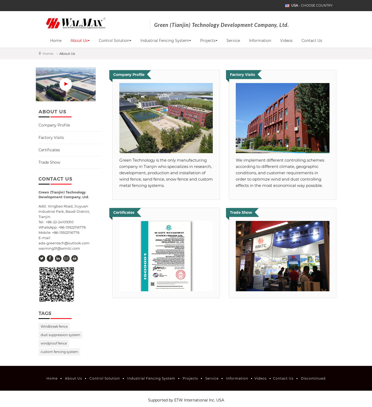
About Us (73, 378)
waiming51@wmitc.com (59, 248)
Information (260, 40)
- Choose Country (312, 5)
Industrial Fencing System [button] (165, 40)
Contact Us (312, 40)
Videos (286, 40)
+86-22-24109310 (60, 222)
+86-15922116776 (65, 232)
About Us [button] (80, 40)
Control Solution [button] (115, 40)
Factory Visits (51, 137)
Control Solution (105, 378)
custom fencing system (59, 352)
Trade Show (49, 162)
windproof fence (54, 343)
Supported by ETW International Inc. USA (186, 400)
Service (233, 40)
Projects (190, 378)
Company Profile (54, 125)
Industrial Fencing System (151, 378)
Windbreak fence (54, 326)
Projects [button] (209, 40)
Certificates (49, 150)
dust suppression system (60, 335)
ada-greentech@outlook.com (64, 243)
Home (56, 40)
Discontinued (313, 378)
